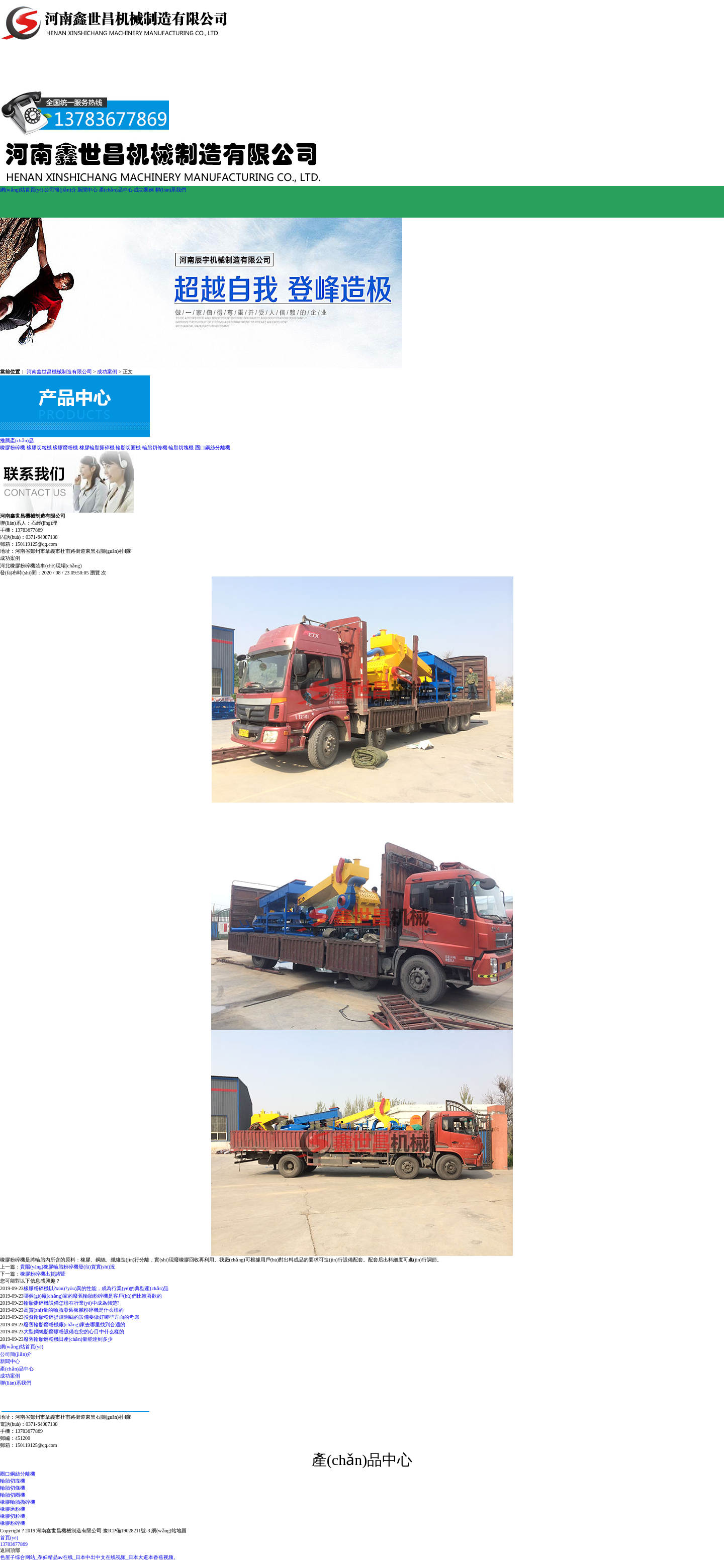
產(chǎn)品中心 (116, 189)
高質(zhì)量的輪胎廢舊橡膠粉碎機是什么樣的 (74, 1310)
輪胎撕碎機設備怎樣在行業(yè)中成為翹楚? (72, 1303)
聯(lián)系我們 (171, 189)
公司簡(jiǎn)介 (60, 189)
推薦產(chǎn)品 (17, 440)
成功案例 (144, 189)
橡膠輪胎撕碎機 (97, 447)
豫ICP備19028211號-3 (126, 1530)
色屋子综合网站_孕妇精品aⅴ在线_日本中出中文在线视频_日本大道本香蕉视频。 (89, 1557)
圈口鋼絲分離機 (212, 447)
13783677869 (14, 1544)
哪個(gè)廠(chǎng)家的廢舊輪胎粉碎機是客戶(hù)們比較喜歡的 (93, 1296)
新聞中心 (87, 189)
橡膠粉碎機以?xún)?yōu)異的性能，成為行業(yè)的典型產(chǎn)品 (96, 1288)
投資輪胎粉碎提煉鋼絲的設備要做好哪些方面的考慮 (81, 1317)
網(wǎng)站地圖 (169, 1530)
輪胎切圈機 (128, 447)
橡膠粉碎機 (12, 447)
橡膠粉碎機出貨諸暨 (42, 1274)
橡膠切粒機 (39, 447)
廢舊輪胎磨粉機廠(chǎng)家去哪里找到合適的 (74, 1324)
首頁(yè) (9, 1537)
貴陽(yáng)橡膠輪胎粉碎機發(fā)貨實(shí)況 (67, 1267)
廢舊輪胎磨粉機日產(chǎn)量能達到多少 (68, 1339)
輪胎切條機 (154, 447)
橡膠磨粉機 (65, 447)
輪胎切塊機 (181, 447)
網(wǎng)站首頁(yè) (21, 189)
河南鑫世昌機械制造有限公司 (59, 371)
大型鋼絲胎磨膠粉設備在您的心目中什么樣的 (74, 1331)
